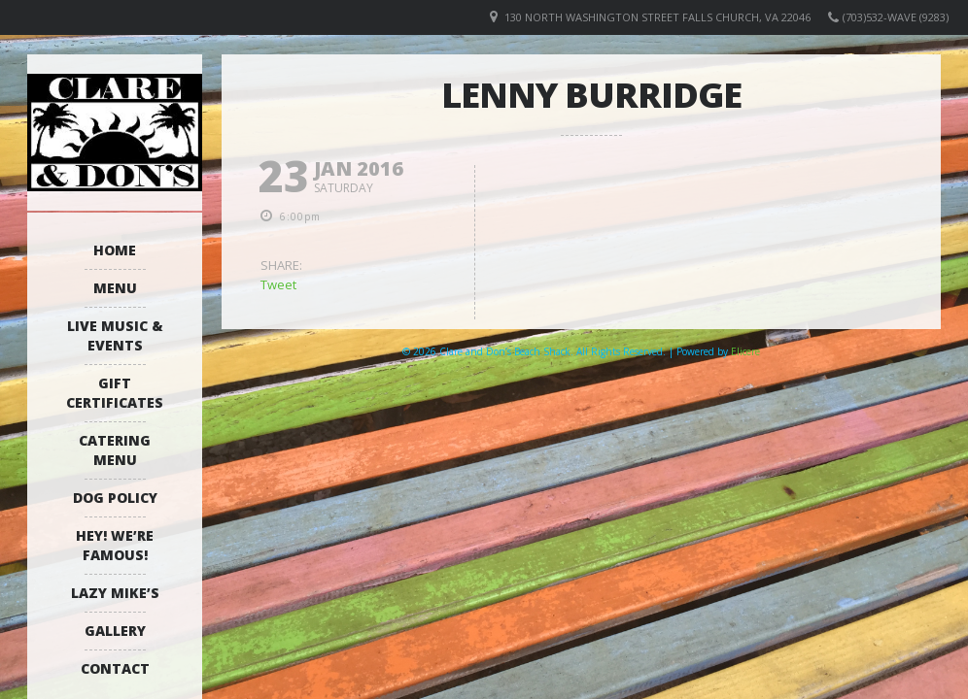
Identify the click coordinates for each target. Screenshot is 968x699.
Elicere (745, 351)
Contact (115, 668)
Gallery (115, 630)
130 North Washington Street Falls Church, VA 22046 (657, 17)
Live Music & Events (115, 335)
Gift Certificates (114, 393)
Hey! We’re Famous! (115, 545)
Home (114, 250)
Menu (115, 288)
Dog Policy (115, 497)
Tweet (278, 284)
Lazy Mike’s (115, 592)
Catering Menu (115, 450)
